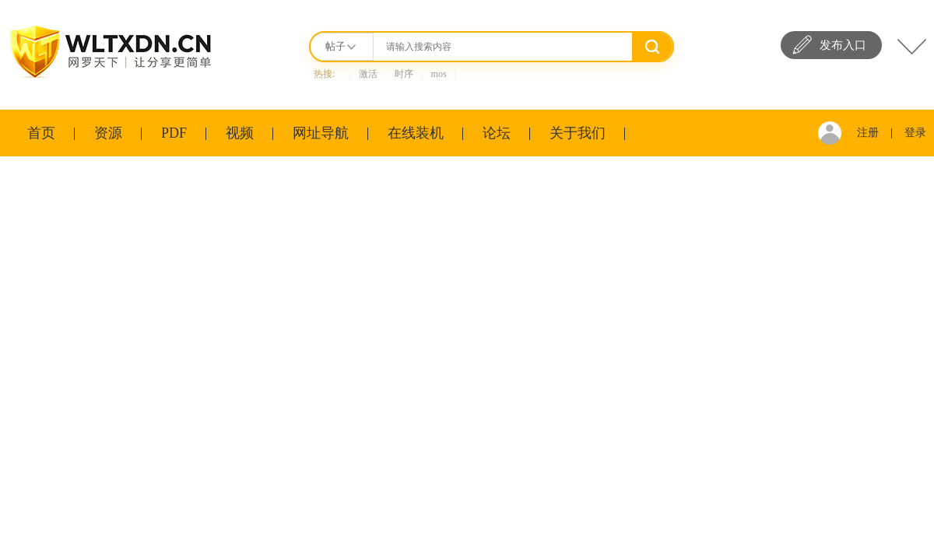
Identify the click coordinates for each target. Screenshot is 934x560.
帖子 (335, 46)
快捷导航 (911, 46)
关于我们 (578, 133)
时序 (404, 73)
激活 (368, 73)
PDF (174, 133)
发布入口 (843, 45)
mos (439, 73)
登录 (915, 132)
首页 (41, 133)
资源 (108, 133)
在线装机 (416, 133)
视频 (240, 133)
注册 (868, 132)
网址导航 (321, 133)
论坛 (497, 133)
